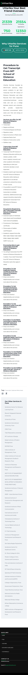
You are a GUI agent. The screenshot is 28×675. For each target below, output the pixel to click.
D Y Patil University (10, 531)
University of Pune (10, 419)
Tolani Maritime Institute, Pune (14, 590)
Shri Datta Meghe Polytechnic (13, 543)
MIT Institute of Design (11, 436)
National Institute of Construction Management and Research (14, 500)
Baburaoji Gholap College (12, 599)
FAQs (3, 639)
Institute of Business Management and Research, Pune (13, 467)
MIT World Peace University (13, 569)
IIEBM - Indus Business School (13, 494)
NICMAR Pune (9, 446)
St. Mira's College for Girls (12, 553)
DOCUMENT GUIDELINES (7, 647)
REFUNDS (4, 643)
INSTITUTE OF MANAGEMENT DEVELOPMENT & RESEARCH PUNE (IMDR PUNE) (13, 482)
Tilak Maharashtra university (13, 433)
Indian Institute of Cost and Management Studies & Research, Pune (13, 458)
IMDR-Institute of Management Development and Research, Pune (14, 612)
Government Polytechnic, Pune (14, 586)
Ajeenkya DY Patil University (13, 573)
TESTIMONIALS (5, 651)
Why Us (7, 50)
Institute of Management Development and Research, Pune (13, 537)
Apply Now (20, 50)
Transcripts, (8, 390)
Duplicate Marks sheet (17, 390)
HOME (3, 635)
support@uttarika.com (11, 665)
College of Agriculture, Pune (13, 582)
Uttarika (7, 3)
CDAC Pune (8, 429)
